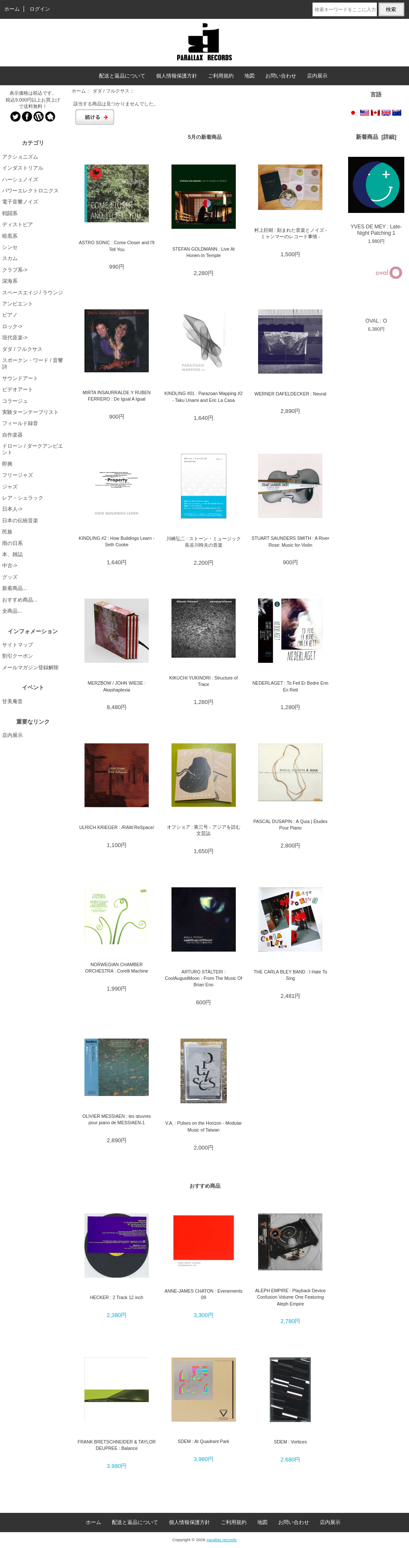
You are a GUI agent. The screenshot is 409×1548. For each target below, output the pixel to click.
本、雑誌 (12, 554)
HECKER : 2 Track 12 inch (116, 1297)
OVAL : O (376, 290)
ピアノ (10, 315)
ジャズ (10, 487)
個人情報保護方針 (176, 76)
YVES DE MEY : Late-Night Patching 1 (376, 196)
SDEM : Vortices (290, 1441)
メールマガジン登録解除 (30, 668)
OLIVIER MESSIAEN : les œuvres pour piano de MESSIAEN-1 (116, 1119)
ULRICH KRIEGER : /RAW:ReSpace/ (116, 827)
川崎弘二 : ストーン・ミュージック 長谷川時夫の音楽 (203, 542)
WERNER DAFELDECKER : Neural (291, 393)
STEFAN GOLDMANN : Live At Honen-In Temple (203, 252)
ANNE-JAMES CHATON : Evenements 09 (204, 1294)
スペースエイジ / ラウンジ (32, 293)
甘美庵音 (12, 701)
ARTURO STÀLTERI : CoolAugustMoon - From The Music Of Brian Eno (203, 978)
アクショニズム (20, 157)
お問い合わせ (280, 76)
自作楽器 (12, 435)
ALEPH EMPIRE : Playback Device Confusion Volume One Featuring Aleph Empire (290, 1297)
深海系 (10, 281)
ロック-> (12, 326)
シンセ (10, 247)
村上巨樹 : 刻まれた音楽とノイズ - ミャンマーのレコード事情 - (290, 233)
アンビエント (17, 304)
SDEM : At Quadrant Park (203, 1441)
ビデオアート (17, 389)
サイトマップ (17, 645)
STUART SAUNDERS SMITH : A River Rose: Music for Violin (290, 541)
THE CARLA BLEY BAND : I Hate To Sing (290, 975)
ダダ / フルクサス (111, 90)
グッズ (10, 577)
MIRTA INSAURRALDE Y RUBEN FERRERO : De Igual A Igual (117, 395)
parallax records (222, 1539)
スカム (10, 258)
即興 (7, 464)
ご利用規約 (221, 76)
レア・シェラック (22, 498)
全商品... (12, 611)
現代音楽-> (14, 338)
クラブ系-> (14, 270)
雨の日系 (12, 543)
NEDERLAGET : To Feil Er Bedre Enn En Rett (290, 686)
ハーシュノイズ (20, 180)
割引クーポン (17, 656)
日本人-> (12, 509)
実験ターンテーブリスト (30, 412)
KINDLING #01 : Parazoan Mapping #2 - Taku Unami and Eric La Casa (204, 396)
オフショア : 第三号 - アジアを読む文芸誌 (204, 830)
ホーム (12, 9)
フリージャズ (17, 475)
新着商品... (14, 588)
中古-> (9, 566)
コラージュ (15, 401)
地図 (249, 76)
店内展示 (317, 76)
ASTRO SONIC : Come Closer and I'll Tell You (116, 246)
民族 (7, 532)
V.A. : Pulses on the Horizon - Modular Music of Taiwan (203, 1126)
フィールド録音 (20, 423)
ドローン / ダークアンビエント (32, 449)
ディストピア (17, 225)
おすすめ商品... (19, 600)
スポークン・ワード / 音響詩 (32, 363)
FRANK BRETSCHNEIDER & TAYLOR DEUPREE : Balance (117, 1445)
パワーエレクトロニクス (30, 191)
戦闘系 (10, 213)
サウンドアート (20, 378)
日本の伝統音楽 (20, 521)
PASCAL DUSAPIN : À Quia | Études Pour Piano (290, 824)
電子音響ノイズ (20, 202)
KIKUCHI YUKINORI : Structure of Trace (203, 681)
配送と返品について (122, 76)
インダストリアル (22, 168)
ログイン (40, 9)
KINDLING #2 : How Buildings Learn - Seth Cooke (116, 541)
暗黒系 (10, 236)
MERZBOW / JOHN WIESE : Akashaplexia (116, 686)
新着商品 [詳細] (376, 137)
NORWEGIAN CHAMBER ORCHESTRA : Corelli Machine (116, 967)
